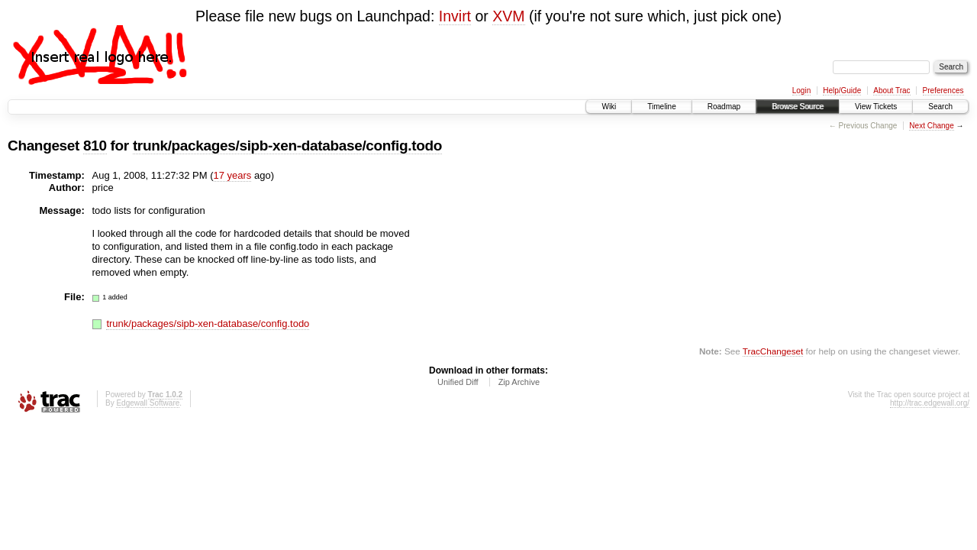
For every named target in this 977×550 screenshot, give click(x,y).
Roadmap (724, 106)
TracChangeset (773, 351)
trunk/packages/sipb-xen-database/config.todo (287, 146)
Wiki (608, 106)
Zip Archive (519, 382)
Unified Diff (458, 382)
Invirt (455, 16)
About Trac (891, 90)
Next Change (931, 125)
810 (95, 146)
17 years (233, 175)
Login (801, 90)
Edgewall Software (147, 403)
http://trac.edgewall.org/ (929, 403)
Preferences (943, 90)
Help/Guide (842, 90)
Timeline (661, 106)
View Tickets (876, 106)
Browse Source (798, 106)
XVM (508, 16)
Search (940, 106)
